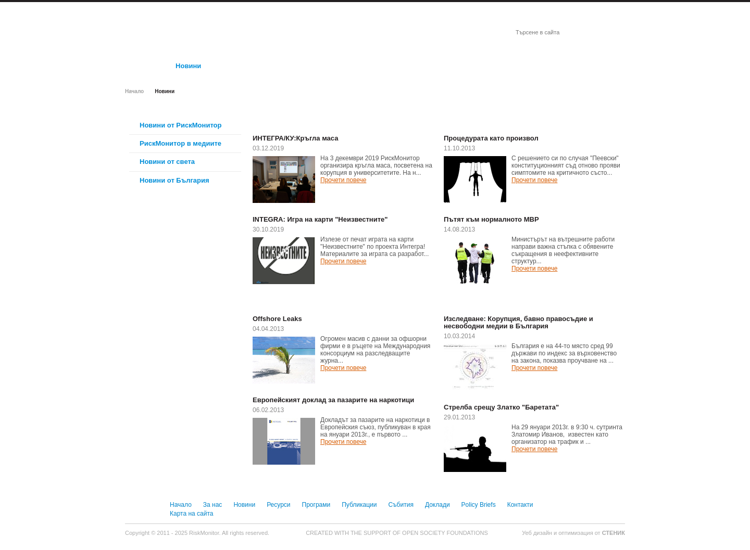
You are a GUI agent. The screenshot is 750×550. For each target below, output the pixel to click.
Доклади (437, 504)
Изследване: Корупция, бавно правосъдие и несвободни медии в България (518, 322)
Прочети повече (343, 180)
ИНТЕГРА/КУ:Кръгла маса (295, 138)
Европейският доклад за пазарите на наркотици (333, 400)
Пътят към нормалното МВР (491, 219)
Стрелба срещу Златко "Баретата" (501, 407)
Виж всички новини (401, 121)
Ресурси (278, 504)
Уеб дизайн (538, 533)
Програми (316, 504)
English (609, 8)
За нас (212, 504)
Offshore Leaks (277, 319)
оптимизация (575, 533)
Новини (244, 504)
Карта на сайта (192, 513)
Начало (134, 91)
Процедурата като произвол (491, 138)
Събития (400, 504)
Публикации (359, 504)
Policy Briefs (478, 504)
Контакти (520, 504)
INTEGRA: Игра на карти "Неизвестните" (320, 219)
